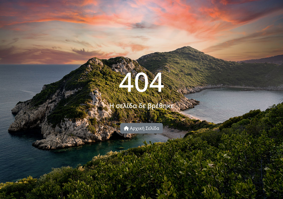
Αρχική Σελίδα (141, 128)
